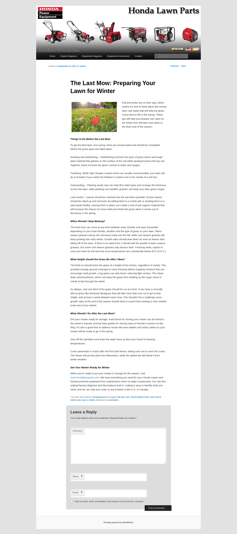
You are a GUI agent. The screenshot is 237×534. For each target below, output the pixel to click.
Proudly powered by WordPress (118, 522)
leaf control (155, 397)
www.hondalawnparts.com (84, 377)
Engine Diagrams (68, 56)
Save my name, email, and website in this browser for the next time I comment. (109, 501)
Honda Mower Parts (140, 397)
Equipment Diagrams (92, 56)
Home (52, 56)
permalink (113, 400)
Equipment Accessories (118, 56)
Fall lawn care (123, 397)
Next (185, 66)
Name (77, 476)
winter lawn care (78, 400)
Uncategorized (99, 397)
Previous (173, 66)
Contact (138, 56)
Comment (77, 431)
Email (77, 492)
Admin (83, 66)
